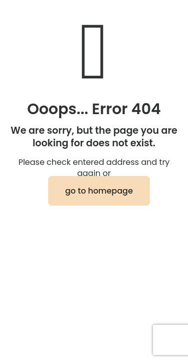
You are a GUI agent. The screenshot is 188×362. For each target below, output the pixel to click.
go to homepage (99, 191)
